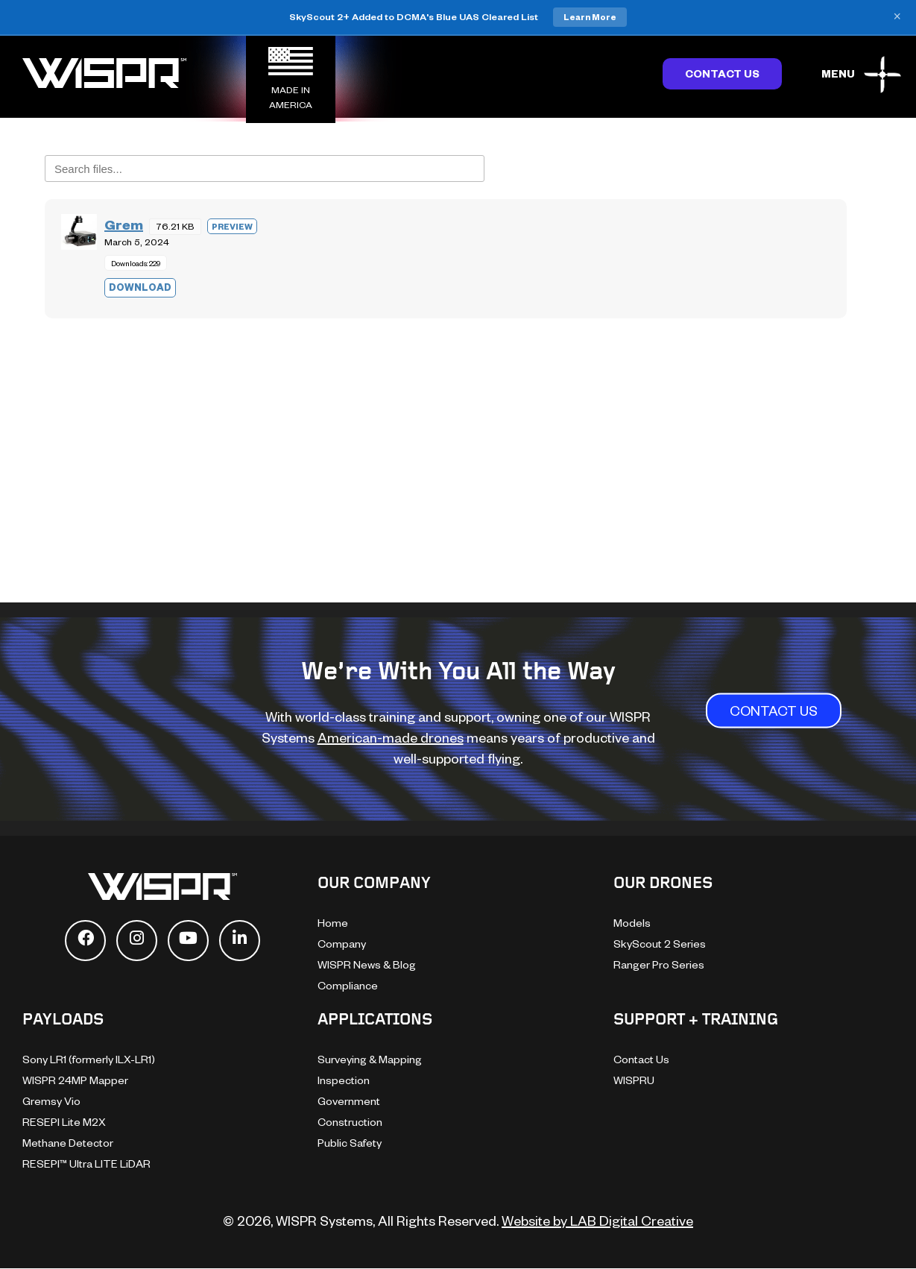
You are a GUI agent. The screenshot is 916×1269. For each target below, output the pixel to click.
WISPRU (633, 1080)
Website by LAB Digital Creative (597, 1220)
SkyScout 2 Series (659, 943)
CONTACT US (774, 710)
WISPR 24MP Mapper (75, 1080)
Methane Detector (67, 1143)
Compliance (348, 985)
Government (349, 1101)
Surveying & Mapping (370, 1059)
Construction (350, 1122)
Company (342, 943)
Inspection (344, 1080)
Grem (123, 224)
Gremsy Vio (51, 1101)
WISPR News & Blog (367, 964)
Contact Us (722, 73)
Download (140, 287)
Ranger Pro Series (658, 964)
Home (333, 923)
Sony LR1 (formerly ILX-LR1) (88, 1059)
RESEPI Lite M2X (64, 1122)
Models (632, 923)
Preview (232, 226)
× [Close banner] (897, 17)
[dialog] (888, 1239)
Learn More (589, 16)
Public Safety (350, 1143)
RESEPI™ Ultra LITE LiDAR (86, 1163)
